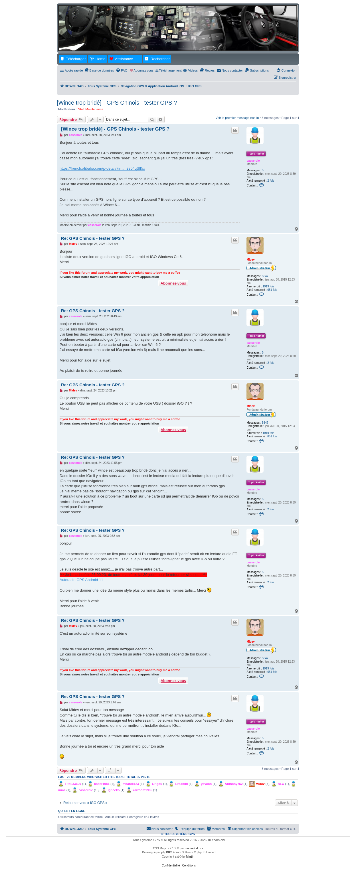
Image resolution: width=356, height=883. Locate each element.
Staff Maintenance (90, 109)
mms (62, 790)
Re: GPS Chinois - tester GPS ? (93, 238)
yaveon (206, 783)
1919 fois (268, 286)
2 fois (270, 180)
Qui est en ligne (71, 811)
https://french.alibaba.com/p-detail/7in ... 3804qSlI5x (102, 168)
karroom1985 (142, 790)
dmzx (199, 848)
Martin (190, 856)
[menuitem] (99, 70)
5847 (265, 276)
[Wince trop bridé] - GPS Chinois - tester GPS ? (117, 103)
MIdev (250, 259)
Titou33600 (73, 783)
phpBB (165, 852)
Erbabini (181, 783)
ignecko (114, 790)
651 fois (272, 289)
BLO (281, 783)
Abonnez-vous (173, 283)
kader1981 (102, 783)
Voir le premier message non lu (237, 117)
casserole (253, 160)
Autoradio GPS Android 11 (81, 580)
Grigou (157, 783)
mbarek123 (131, 783)
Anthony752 (234, 783)
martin (189, 848)
